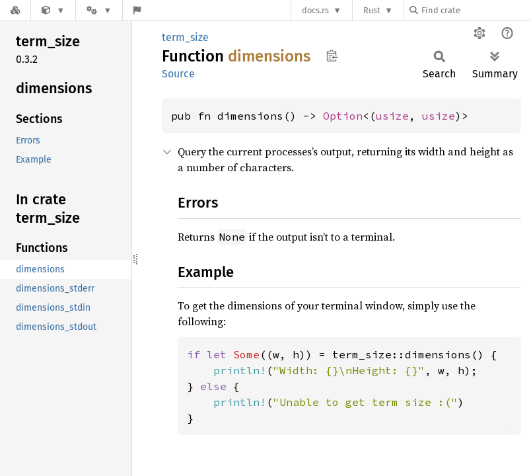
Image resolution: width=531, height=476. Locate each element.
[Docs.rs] (15, 10)
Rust (371, 10)
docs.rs (315, 10)
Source (178, 73)
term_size (185, 37)
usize (392, 115)
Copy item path (332, 55)
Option (343, 115)
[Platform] (99, 10)
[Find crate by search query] (475, 10)
